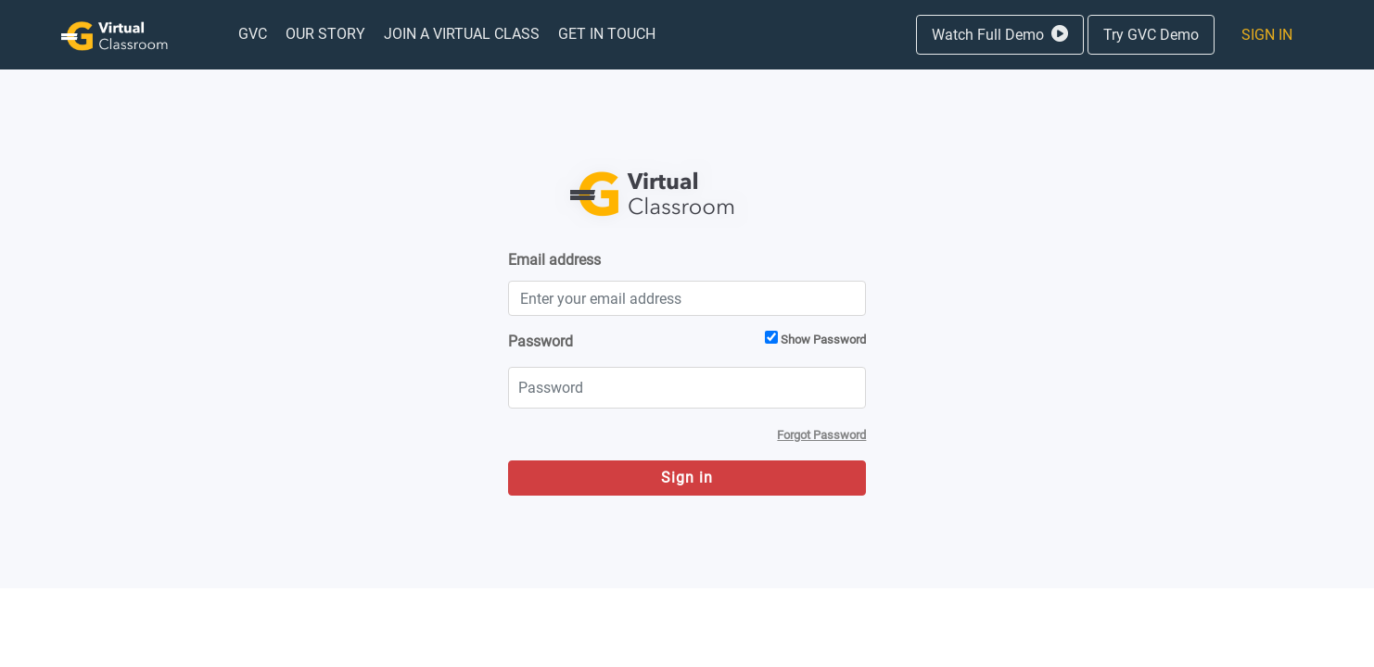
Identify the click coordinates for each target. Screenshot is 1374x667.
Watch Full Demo (1000, 35)
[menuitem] (252, 34)
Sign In (1266, 35)
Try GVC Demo (1151, 35)
